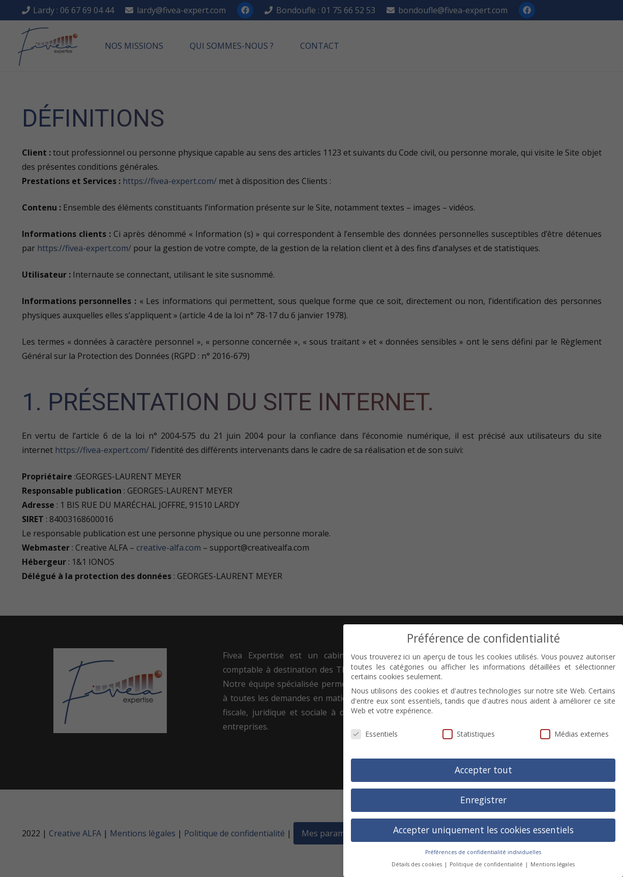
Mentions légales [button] (552, 864)
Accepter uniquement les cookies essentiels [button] (483, 830)
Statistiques (468, 734)
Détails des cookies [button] (417, 864)
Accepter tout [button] (483, 770)
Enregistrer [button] (483, 800)
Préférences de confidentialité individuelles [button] (483, 852)
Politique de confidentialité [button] (487, 864)
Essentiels (374, 734)
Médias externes (574, 734)
